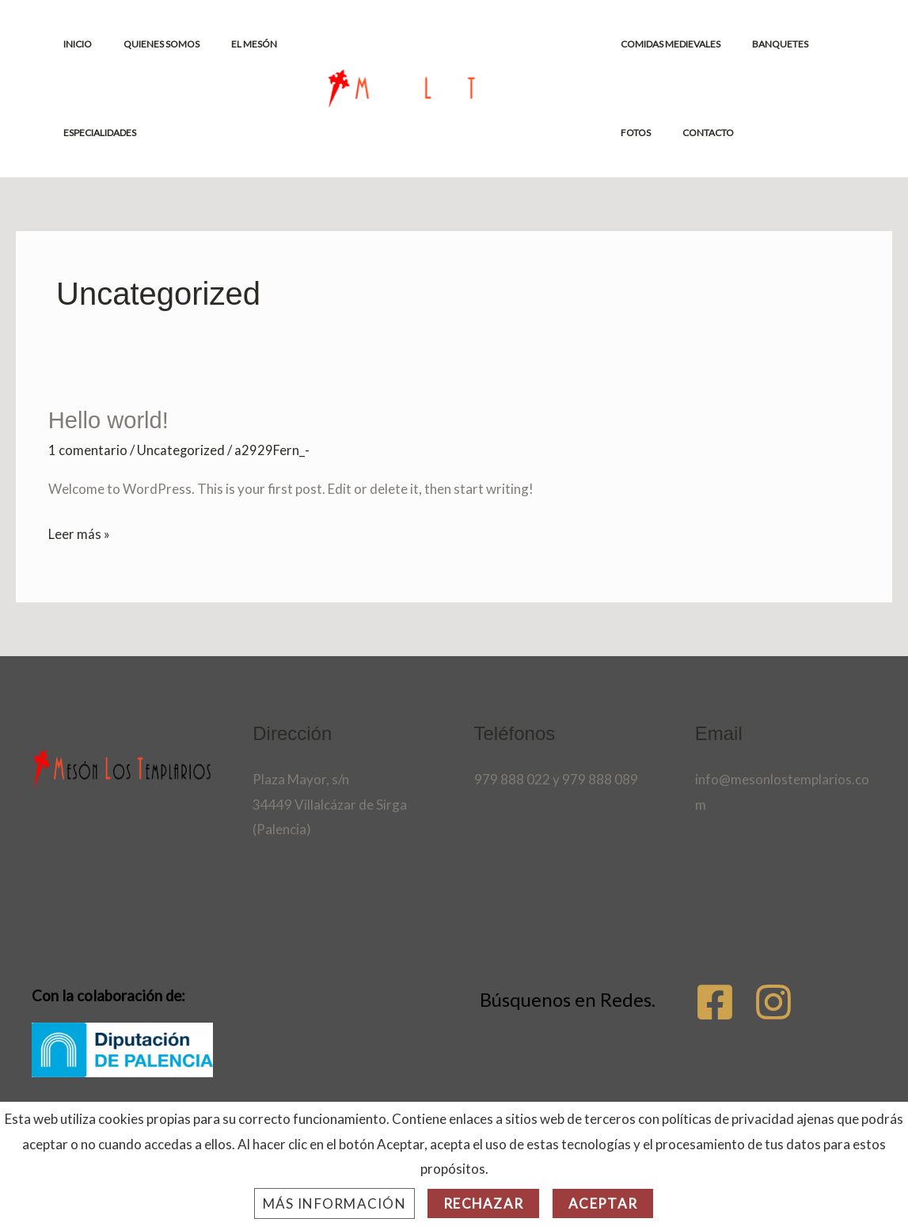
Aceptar (602, 1203)
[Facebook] (715, 1000)
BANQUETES (771, 44)
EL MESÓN (232, 44)
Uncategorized (181, 449)
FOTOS (833, 44)
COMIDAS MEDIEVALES (674, 44)
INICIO (80, 44)
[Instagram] (794, 1000)
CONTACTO (649, 133)
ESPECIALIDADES (102, 133)
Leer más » (79, 531)
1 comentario (87, 449)
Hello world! (110, 420)
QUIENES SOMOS (152, 44)
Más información (334, 1203)
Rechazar (483, 1203)
